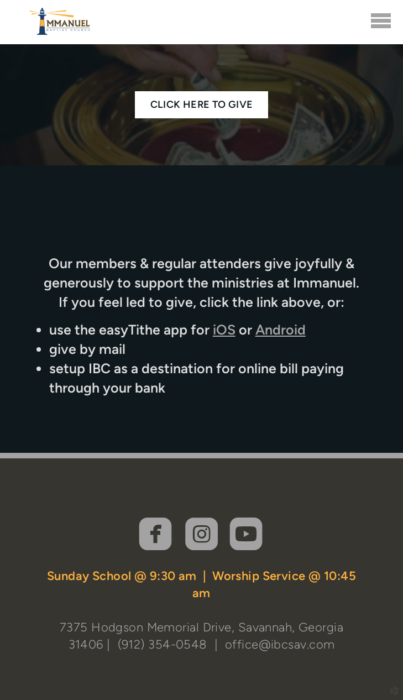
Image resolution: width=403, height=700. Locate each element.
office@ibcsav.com (279, 644)
